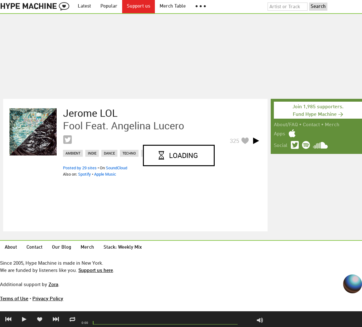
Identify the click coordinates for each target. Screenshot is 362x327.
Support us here (95, 270)
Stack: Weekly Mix (123, 247)
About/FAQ (286, 124)
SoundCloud (116, 168)
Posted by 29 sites (80, 168)
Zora (53, 284)
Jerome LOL (90, 113)
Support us (138, 6)
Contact (311, 124)
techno (129, 153)
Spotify (84, 174)
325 (234, 141)
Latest (84, 6)
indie (92, 153)
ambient (72, 153)
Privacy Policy (47, 298)
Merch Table (173, 6)
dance (109, 153)
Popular (108, 6)
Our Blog (61, 247)
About (11, 247)
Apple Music (105, 174)
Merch (332, 124)
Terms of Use (14, 298)
